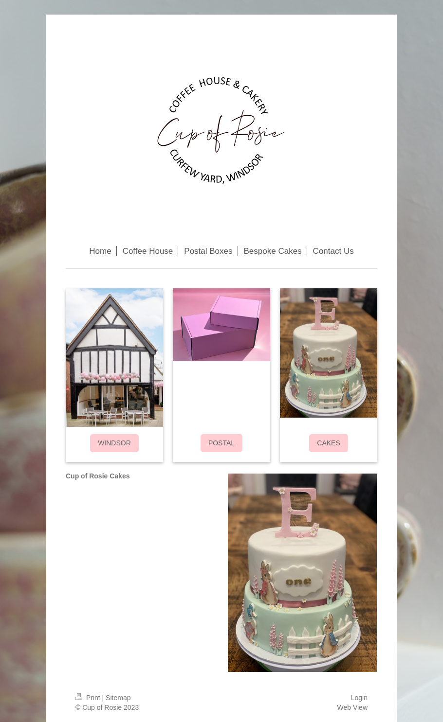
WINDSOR (114, 443)
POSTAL (221, 443)
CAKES (328, 443)
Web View (352, 707)
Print (88, 698)
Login (359, 698)
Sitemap (118, 698)
